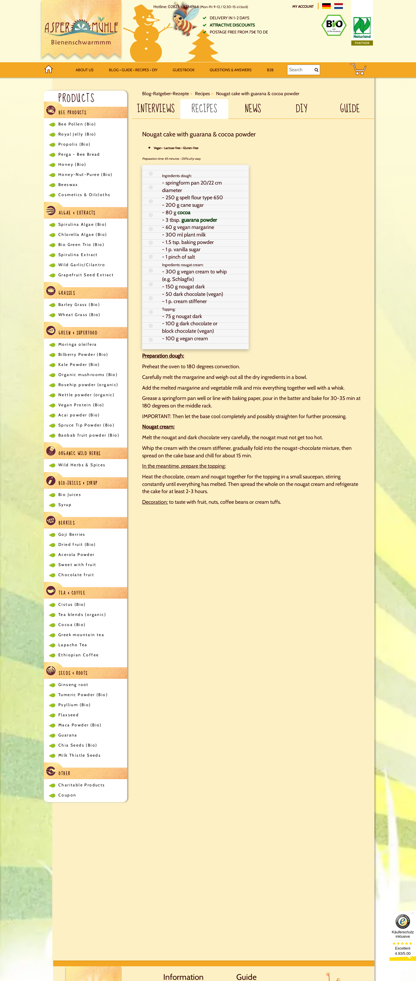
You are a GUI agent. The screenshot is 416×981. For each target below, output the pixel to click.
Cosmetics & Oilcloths (84, 194)
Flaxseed (68, 714)
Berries (60, 521)
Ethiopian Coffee (78, 654)
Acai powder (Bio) (79, 415)
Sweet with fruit (77, 564)
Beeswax (68, 184)
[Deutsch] (326, 6)
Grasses (60, 291)
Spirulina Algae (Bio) (82, 224)
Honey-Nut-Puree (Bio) (85, 174)
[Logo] (81, 31)
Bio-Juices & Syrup (72, 481)
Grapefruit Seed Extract (86, 274)
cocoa (183, 212)
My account (303, 6)
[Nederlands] (338, 6)
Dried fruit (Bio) (77, 544)
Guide (350, 109)
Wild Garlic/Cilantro (81, 264)
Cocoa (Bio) (72, 624)
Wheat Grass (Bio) (79, 314)
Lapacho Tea (72, 644)
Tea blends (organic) (82, 614)
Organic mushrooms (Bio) (88, 374)
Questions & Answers (231, 69)
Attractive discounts (232, 25)
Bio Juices (69, 494)
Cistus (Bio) (72, 604)
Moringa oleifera (77, 344)
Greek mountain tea (81, 634)
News (253, 109)
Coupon (67, 795)
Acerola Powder (76, 554)
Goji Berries (72, 534)
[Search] (303, 70)
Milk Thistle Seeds (79, 755)
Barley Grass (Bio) (79, 304)
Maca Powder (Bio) (80, 725)
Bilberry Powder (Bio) (83, 354)
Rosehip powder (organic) (88, 384)
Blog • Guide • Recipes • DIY (133, 69)
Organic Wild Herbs (73, 452)
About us (85, 69)
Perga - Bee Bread (79, 154)
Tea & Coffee (66, 591)
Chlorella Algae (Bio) (82, 234)
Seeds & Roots (67, 671)
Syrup (65, 504)
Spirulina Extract (78, 254)
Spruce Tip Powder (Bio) (86, 425)
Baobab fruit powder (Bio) (88, 435)
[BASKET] (358, 69)
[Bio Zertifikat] (334, 25)
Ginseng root (73, 684)
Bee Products (66, 111)
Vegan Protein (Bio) (81, 404)
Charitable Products (81, 785)
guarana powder (199, 220)
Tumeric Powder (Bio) (83, 694)
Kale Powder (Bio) (79, 364)
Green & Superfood (72, 331)
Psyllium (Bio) (74, 704)
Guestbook (183, 69)
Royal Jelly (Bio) (77, 134)
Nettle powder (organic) (86, 394)
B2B (270, 69)
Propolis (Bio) (74, 144)
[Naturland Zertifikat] (362, 30)
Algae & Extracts (71, 211)
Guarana (67, 735)
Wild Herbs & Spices (82, 464)
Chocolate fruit (76, 574)
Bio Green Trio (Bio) (81, 244)
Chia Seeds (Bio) (77, 745)
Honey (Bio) (72, 164)
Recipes (204, 109)
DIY (301, 109)
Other (58, 772)
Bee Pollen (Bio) (77, 124)
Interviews (155, 109)
